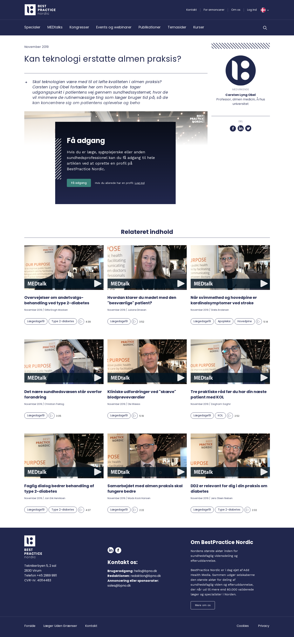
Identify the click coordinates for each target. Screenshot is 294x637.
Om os (235, 10)
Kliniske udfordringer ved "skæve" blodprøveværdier (141, 394)
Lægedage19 (35, 321)
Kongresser (79, 27)
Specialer (32, 27)
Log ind (252, 10)
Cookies (243, 626)
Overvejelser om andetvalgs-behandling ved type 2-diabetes (56, 300)
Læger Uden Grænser (60, 626)
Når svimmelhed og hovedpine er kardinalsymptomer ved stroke (224, 300)
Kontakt (191, 10)
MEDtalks (55, 27)
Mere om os (203, 605)
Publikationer (150, 27)
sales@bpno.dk (119, 585)
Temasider (177, 27)
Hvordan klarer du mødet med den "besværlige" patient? (141, 300)
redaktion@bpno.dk (146, 576)
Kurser (198, 27)
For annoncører (214, 10)
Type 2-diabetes (62, 321)
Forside (29, 626)
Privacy (263, 626)
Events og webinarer (114, 27)
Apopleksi (224, 321)
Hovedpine (244, 321)
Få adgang (79, 183)
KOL (220, 415)
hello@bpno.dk (145, 571)
